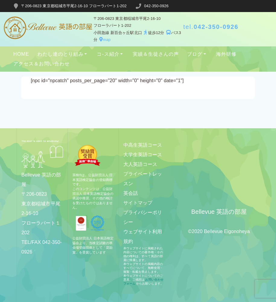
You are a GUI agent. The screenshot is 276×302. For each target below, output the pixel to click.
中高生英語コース (142, 145)
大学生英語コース (142, 154)
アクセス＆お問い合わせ (41, 63)
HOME (21, 54)
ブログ (194, 54)
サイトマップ (138, 202)
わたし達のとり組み (60, 54)
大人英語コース (140, 164)
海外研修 (226, 54)
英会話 (130, 193)
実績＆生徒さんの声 (156, 54)
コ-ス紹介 (108, 54)
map (104, 39)
